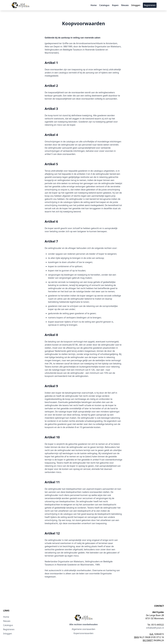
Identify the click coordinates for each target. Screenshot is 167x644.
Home (94, 5)
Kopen (115, 5)
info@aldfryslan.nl (155, 627)
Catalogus (104, 5)
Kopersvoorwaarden (83, 633)
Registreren (150, 5)
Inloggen (135, 5)
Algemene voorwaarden (83, 629)
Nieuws (125, 5)
